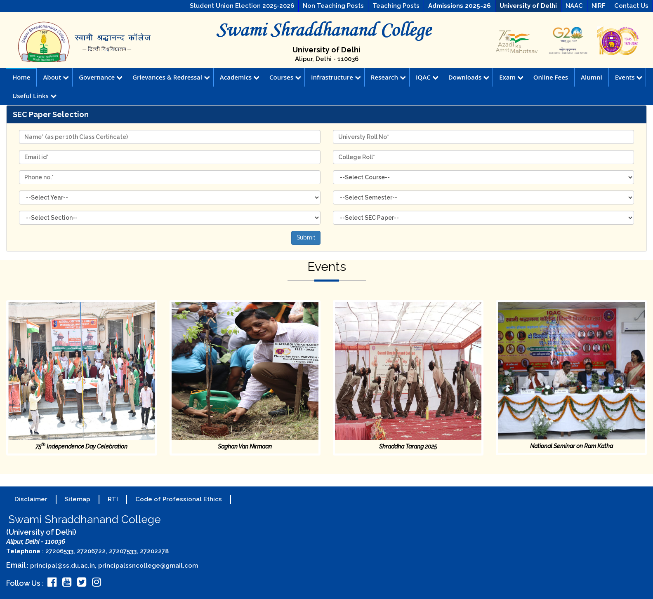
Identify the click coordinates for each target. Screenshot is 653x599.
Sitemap (77, 499)
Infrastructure (336, 77)
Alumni (591, 77)
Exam (511, 77)
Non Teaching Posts (333, 5)
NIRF (599, 5)
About (56, 77)
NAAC (574, 5)
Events (629, 77)
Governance (101, 77)
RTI (113, 499)
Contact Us (631, 5)
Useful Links (34, 96)
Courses (285, 77)
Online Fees (550, 77)
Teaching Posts (396, 5)
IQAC (427, 77)
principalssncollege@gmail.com (148, 565)
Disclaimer (30, 499)
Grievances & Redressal (171, 77)
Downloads (469, 77)
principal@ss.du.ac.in (62, 565)
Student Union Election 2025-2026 (242, 5)
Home (21, 77)
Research (388, 77)
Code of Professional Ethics (178, 499)
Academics (239, 77)
